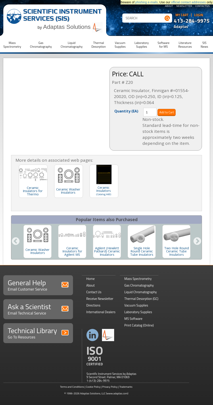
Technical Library (38, 332)
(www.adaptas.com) (117, 393)
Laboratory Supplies (138, 312)
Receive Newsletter (99, 298)
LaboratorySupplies (141, 44)
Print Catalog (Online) (139, 325)
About (169, 6)
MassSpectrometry (12, 44)
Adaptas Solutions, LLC (93, 393)
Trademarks (125, 387)
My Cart (181, 15)
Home (90, 278)
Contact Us (202, 6)
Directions (93, 305)
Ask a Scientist (38, 308)
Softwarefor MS (163, 44)
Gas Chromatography (139, 285)
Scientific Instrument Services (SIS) (62, 14)
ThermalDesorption (98, 44)
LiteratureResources (185, 44)
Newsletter (184, 6)
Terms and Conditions (72, 387)
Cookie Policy (93, 387)
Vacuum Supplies (136, 305)
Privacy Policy (109, 387)
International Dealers (100, 312)
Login (198, 15)
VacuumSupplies (120, 44)
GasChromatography (41, 44)
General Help (38, 284)
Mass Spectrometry (138, 278)
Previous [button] (15, 241)
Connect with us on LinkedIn (92, 335)
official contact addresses (188, 2)
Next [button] (197, 241)
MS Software (133, 318)
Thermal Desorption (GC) (141, 298)
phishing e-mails (146, 2)
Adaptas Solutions (73, 27)
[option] (37, 241)
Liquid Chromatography (140, 292)
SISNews (204, 44)
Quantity (126, 111)
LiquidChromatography (72, 44)
